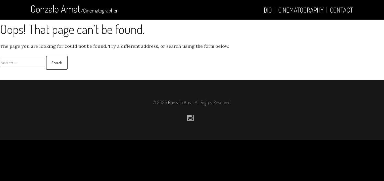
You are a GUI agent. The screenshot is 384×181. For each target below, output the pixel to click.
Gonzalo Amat (181, 102)
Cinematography (301, 10)
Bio (268, 10)
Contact (341, 10)
